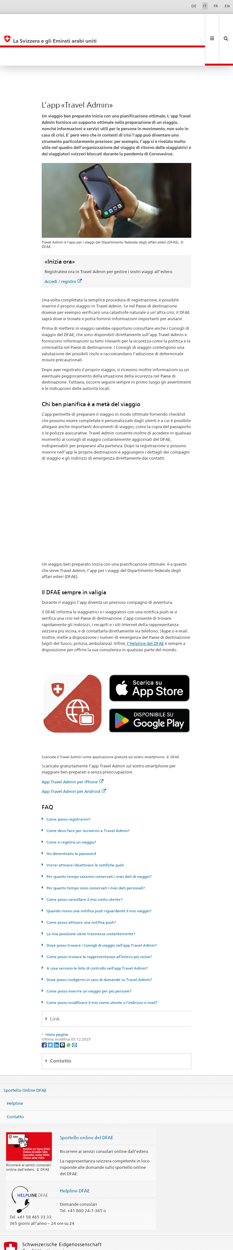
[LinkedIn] (57, 1008)
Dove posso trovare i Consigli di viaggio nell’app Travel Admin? (101, 909)
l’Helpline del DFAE (145, 607)
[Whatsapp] (69, 1008)
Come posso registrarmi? (68, 782)
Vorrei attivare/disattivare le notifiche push (85, 828)
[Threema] (63, 1008)
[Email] (74, 1008)
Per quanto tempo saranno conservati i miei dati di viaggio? (99, 840)
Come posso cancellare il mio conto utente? (84, 863)
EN (227, 6)
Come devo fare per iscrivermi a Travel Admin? (88, 794)
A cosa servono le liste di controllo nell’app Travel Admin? (97, 931)
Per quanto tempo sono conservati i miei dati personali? (95, 851)
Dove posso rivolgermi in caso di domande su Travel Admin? (99, 943)
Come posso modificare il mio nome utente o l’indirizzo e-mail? (101, 966)
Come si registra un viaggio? (71, 805)
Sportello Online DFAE (25, 1053)
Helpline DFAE (75, 1154)
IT (205, 6)
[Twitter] (51, 1008)
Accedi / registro (63, 245)
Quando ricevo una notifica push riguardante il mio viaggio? (99, 874)
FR (216, 6)
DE (193, 6)
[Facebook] (45, 1008)
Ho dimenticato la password (71, 817)
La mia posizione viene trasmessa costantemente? (90, 897)
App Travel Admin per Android (74, 755)
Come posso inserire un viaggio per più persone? (88, 954)
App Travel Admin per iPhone (72, 745)
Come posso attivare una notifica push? (81, 886)
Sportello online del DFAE (86, 1101)
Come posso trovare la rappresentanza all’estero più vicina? (99, 920)
